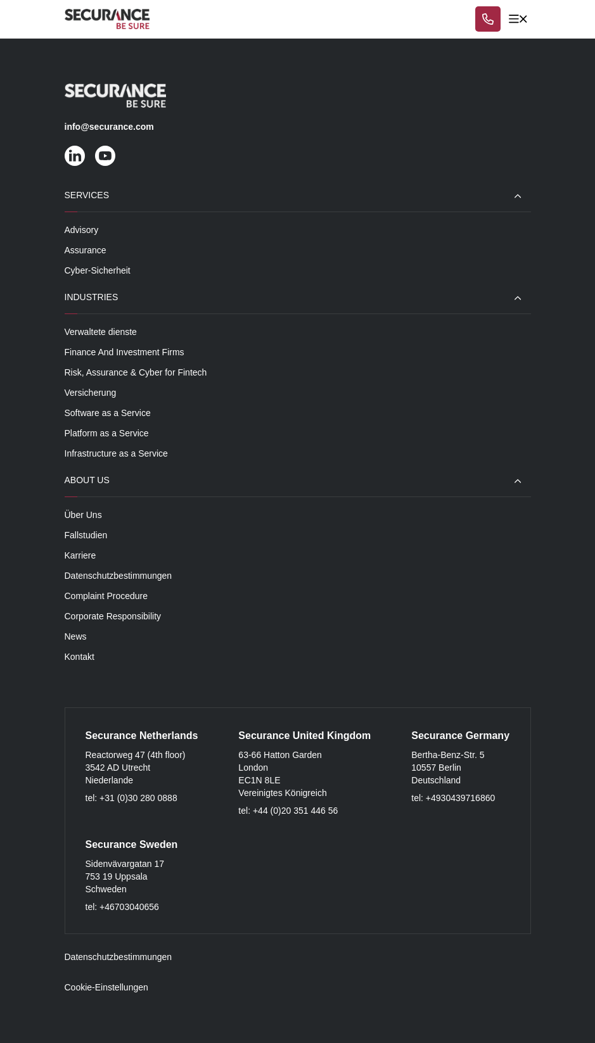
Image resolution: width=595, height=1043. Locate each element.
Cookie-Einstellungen (106, 987)
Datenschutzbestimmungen (118, 576)
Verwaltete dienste (101, 332)
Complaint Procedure (106, 596)
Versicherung (91, 393)
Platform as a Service (107, 433)
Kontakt (79, 657)
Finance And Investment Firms (124, 352)
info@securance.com (109, 127)
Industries (91, 297)
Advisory (82, 230)
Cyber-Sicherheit (98, 270)
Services (87, 195)
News (76, 636)
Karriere (80, 555)
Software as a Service (108, 413)
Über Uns (83, 515)
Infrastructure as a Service (116, 453)
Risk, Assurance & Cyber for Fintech (136, 372)
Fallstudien (86, 535)
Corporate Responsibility (113, 616)
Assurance (85, 250)
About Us (87, 480)
